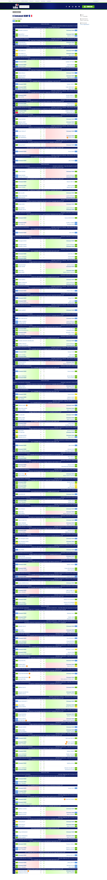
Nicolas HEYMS (21, 266)
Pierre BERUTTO (22, 50)
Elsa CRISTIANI (21, 720)
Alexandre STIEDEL (22, 246)
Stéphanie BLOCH (22, 437)
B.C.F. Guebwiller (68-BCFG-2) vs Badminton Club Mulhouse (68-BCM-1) (45, 748)
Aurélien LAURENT (70, 222)
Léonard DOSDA (22, 265)
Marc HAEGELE (71, 456)
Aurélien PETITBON (70, 61)
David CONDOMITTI (22, 701)
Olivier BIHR (72, 354)
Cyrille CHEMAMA (22, 523)
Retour (17, 12)
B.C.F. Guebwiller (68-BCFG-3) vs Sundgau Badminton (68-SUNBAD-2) (45, 326)
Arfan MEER (72, 232)
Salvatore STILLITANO (70, 604)
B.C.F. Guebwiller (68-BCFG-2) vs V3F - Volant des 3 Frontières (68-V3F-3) (45, 735)
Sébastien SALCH (22, 209)
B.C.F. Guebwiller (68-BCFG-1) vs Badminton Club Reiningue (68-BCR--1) (45, 288)
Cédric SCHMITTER (22, 520)
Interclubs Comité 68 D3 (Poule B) (69, 46)
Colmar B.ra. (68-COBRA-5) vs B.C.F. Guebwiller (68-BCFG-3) (45, 276)
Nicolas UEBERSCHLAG (23, 583)
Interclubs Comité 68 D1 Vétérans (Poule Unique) (65, 389)
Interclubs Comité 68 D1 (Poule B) (69, 199)
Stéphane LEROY (22, 122)
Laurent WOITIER (22, 483)
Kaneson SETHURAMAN (69, 599)
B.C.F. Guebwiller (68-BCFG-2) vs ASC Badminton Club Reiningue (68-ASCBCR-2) (45, 635)
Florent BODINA (71, 64)
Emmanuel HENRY (70, 30)
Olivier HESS (21, 270)
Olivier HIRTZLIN (71, 666)
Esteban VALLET (21, 543)
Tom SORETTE (21, 224)
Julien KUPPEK (21, 208)
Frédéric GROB (21, 386)
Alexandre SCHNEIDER (23, 345)
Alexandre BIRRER (22, 727)
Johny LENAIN (21, 705)
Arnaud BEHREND (71, 641)
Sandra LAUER (21, 112)
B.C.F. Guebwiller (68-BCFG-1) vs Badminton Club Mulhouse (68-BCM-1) (45, 109)
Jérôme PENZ (72, 137)
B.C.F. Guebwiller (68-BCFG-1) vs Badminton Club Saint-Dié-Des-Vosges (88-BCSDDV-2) (45, 776)
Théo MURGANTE (22, 137)
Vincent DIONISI (21, 171)
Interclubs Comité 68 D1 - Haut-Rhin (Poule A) (66, 633)
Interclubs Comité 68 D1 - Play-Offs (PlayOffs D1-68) (65, 166)
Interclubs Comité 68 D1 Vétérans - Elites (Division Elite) (64, 38)
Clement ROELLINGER (23, 35)
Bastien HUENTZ (71, 84)
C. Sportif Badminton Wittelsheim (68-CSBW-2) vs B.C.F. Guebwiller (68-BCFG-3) (45, 167)
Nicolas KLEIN (21, 204)
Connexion (88, 7)
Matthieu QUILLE (22, 687)
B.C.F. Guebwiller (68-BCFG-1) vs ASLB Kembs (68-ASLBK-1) (45, 229)
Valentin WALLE (21, 73)
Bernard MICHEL (22, 42)
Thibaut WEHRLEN (22, 88)
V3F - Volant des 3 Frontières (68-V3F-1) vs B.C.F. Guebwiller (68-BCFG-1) (45, 40)
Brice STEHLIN (21, 509)
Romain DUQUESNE (22, 195)
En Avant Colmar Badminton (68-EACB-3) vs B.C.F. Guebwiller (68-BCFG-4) (45, 116)
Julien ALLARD (21, 193)
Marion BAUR (21, 364)
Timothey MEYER (71, 224)
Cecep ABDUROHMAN (69, 568)
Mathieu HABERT (71, 564)
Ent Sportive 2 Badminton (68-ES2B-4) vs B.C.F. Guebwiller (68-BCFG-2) (45, 683)
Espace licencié (24, 1)
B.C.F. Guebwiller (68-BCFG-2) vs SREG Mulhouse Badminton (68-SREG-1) (45, 587)
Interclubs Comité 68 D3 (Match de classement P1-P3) (64, 25)
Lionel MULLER (71, 253)
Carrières (49, 1)
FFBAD (10, 1)
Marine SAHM (21, 272)
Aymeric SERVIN (71, 123)
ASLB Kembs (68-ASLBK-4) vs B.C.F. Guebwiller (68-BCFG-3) (45, 338)
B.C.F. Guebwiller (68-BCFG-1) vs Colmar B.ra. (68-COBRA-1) (45, 157)
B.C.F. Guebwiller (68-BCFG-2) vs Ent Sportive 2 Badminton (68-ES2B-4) (45, 759)
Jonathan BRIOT (21, 664)
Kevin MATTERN (22, 679)
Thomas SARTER (22, 362)
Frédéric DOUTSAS (70, 754)
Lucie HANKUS (21, 334)
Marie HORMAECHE (22, 475)
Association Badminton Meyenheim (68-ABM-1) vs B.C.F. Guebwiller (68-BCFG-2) (45, 384)
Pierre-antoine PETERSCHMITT (25, 654)
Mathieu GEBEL (71, 356)
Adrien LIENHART (71, 387)
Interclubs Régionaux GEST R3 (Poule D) (67, 774)
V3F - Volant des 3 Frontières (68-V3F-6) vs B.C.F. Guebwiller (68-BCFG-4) (45, 70)
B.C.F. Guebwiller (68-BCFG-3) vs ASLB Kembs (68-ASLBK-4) (45, 251)
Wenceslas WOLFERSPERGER (68, 466)
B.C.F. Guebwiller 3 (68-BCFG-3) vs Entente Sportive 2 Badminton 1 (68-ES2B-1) (45, 147)
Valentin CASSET (71, 397)
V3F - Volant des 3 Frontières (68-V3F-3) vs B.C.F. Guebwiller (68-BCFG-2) (45, 657)
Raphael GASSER (71, 103)
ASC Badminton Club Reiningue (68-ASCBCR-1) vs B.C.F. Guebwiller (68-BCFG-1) (45, 698)
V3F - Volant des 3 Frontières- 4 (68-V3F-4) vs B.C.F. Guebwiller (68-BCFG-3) (45, 190)
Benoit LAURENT (22, 310)
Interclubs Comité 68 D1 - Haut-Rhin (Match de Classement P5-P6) (61, 607)
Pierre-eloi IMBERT (22, 731)
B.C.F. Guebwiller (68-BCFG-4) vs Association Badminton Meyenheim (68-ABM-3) (45, 101)
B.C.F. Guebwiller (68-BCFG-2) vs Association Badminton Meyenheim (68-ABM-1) (45, 498)
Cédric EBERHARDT (70, 87)
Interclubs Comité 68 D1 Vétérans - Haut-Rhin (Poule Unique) (63, 696)
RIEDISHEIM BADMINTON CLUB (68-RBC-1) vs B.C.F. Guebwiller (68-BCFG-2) (45, 535)
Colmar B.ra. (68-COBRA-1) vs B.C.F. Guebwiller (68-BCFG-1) (45, 547)
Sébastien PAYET (22, 76)
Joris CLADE (72, 301)
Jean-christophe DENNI (23, 538)
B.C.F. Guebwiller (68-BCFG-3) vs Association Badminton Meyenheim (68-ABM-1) (45, 295)
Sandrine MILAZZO (22, 44)
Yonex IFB (31, 1)
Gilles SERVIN (72, 55)
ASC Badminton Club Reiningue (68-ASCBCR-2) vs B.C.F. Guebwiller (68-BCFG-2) (45, 711)
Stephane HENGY (71, 399)
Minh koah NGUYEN (70, 738)
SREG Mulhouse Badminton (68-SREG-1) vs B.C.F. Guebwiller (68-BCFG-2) (45, 517)
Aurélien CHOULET (22, 343)
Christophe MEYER (22, 240)
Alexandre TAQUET (70, 592)
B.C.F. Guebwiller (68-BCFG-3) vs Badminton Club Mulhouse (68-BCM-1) (45, 561)
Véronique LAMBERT (70, 451)
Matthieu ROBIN (71, 35)
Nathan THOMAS (71, 631)
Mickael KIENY (71, 298)
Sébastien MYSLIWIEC (23, 524)
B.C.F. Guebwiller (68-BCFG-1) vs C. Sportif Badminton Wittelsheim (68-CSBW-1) (45, 596)
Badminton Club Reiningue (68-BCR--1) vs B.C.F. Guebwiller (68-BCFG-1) (45, 127)
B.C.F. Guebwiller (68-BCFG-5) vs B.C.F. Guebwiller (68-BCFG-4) (45, 27)
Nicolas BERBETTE (70, 95)
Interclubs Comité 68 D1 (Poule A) (69, 382)
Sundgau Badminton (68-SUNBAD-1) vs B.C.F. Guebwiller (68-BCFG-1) (45, 262)
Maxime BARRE (71, 185)
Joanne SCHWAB (22, 487)
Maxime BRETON (71, 181)
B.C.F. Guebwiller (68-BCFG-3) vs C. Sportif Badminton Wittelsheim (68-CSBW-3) (45, 179)
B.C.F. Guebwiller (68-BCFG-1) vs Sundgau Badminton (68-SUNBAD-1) (45, 349)
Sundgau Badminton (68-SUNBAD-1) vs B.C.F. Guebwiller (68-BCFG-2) (45, 412)
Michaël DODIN (21, 284)
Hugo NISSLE (72, 88)
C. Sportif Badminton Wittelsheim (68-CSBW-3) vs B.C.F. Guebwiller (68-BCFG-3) (45, 315)
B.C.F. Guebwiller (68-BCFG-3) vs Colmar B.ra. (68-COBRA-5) (45, 367)
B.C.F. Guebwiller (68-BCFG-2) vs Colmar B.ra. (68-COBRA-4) (45, 421)
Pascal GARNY (71, 151)
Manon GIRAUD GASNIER (69, 272)
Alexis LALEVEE (71, 742)
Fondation (37, 1)
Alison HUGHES (71, 487)
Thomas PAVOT (21, 145)
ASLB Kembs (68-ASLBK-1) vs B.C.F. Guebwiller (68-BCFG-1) (45, 306)
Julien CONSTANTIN (22, 318)
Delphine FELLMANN (70, 532)
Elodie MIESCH (71, 437)
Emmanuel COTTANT (70, 769)
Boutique (43, 1)
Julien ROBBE (72, 160)
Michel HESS (21, 511)
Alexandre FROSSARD (23, 177)
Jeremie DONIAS (71, 265)
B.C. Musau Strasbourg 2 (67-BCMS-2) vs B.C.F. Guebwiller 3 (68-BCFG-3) (45, 142)
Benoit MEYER (71, 256)
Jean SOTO (72, 483)
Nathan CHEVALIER (22, 282)
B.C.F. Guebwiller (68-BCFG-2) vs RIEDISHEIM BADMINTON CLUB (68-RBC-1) (45, 454)
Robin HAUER (21, 456)
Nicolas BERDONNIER (70, 218)
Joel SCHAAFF (71, 423)
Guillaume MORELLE (70, 111)
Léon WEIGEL (72, 458)
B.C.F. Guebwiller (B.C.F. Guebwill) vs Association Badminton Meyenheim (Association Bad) (45, 609)
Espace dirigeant (16, 1)
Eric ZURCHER (21, 414)
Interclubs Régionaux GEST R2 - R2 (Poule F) (66, 140)
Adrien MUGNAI (71, 570)
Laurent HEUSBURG (22, 55)
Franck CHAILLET (22, 131)
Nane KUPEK (72, 44)
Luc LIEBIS (72, 328)
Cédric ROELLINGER (22, 408)
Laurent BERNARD (70, 175)
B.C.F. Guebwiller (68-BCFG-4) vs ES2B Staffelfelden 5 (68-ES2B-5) (45, 81)
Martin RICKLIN (21, 197)
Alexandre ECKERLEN (23, 30)
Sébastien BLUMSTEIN (23, 692)
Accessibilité (95, 1)
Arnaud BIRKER (71, 394)
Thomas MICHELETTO (23, 105)
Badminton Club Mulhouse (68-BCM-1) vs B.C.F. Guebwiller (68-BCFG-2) (45, 670)
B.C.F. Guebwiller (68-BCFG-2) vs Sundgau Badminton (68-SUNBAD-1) (45, 462)
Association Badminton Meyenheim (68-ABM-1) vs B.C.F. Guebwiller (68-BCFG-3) (45, 201)
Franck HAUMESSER (70, 105)
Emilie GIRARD (21, 513)
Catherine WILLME (70, 112)
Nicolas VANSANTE (70, 706)
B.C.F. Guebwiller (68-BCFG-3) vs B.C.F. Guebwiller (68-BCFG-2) (45, 402)
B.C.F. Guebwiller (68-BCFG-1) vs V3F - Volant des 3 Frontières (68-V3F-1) (45, 92)
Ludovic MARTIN (22, 666)
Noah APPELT (21, 34)
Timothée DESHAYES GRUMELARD (26, 340)
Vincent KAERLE (21, 279)
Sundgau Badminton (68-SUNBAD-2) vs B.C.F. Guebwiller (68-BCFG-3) (45, 238)
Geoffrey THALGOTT (70, 425)
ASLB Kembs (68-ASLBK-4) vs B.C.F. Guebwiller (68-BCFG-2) (45, 491)
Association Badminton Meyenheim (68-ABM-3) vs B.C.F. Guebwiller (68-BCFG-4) (45, 47)
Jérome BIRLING (71, 376)
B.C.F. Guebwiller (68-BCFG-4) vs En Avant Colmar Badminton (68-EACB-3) (45, 59)
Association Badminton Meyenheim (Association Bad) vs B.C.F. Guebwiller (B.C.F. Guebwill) (45, 622)
